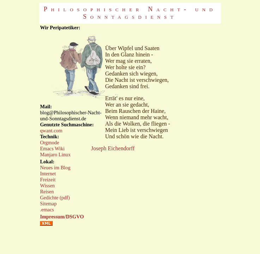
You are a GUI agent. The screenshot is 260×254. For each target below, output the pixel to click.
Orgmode (49, 142)
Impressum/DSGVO (62, 216)
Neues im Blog (55, 167)
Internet (48, 173)
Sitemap (48, 203)
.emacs (47, 209)
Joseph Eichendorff (113, 148)
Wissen (47, 185)
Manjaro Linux (55, 154)
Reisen (47, 191)
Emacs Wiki (52, 148)
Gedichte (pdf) (54, 197)
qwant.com (51, 130)
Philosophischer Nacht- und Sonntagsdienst (130, 13)
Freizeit (47, 179)
